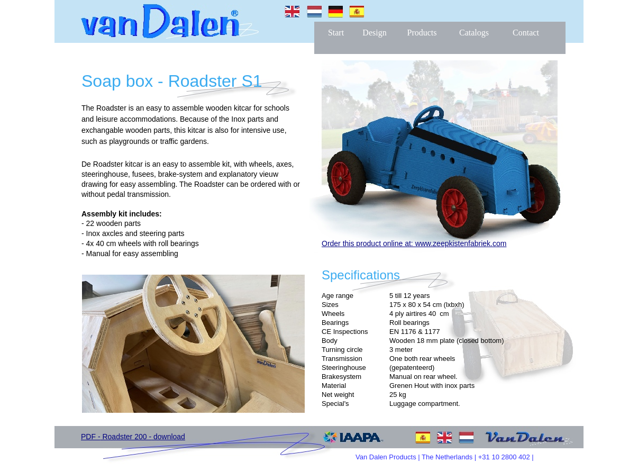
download (169, 436)
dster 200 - (134, 436)
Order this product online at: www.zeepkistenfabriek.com (414, 243)
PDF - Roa (98, 436)
